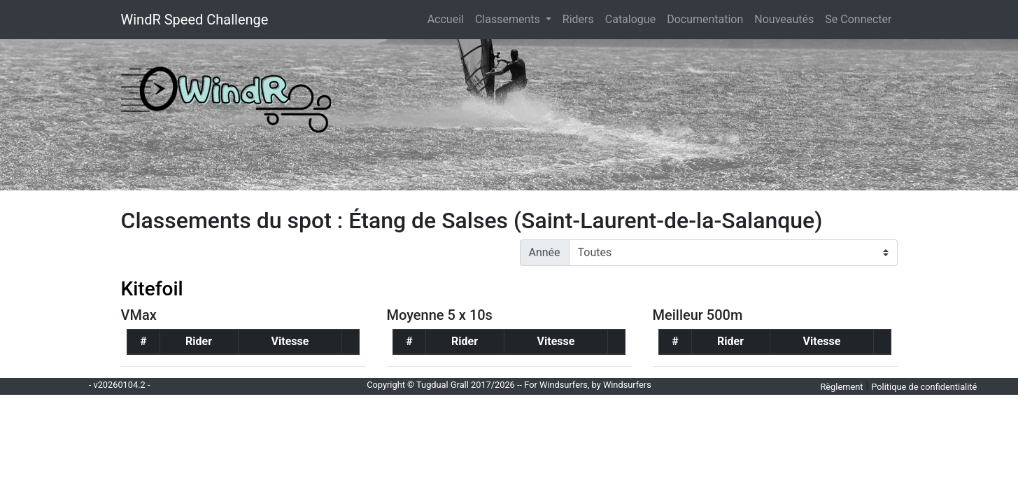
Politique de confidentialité (924, 387)
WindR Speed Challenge (195, 19)
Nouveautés (784, 19)
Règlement (841, 387)
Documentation (705, 19)
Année (544, 252)
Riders (578, 19)
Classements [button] (509, 19)
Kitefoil (152, 288)
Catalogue (630, 19)
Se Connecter (858, 19)
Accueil (448, 18)
